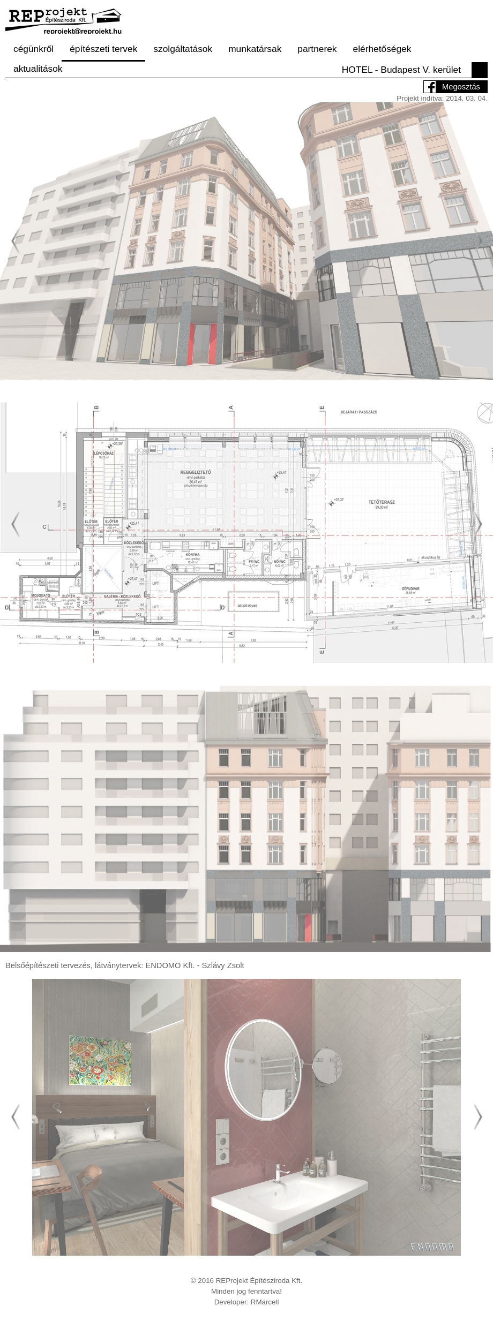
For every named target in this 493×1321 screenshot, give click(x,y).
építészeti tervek (103, 48)
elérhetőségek (382, 48)
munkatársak (254, 48)
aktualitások (38, 68)
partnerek (317, 48)
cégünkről (33, 48)
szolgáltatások (182, 48)
